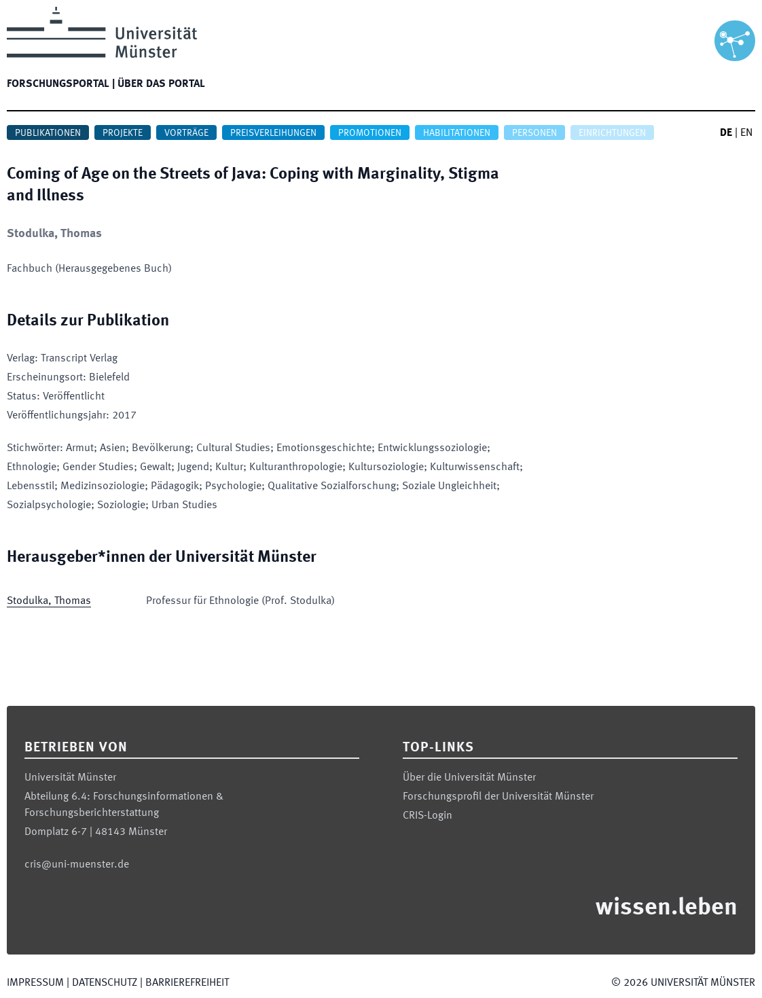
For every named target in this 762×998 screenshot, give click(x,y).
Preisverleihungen (273, 133)
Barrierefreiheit (187, 983)
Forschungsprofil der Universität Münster (498, 796)
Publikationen (48, 133)
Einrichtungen (612, 133)
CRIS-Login (427, 815)
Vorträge (186, 133)
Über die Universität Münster (469, 777)
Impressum (35, 983)
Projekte (123, 133)
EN (746, 133)
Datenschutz (104, 983)
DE (726, 133)
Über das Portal (161, 84)
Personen (534, 133)
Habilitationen (456, 133)
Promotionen (369, 133)
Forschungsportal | (61, 84)
